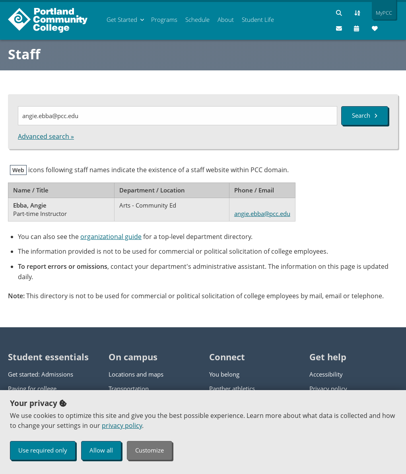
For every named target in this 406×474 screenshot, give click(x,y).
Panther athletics (232, 388)
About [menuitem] (226, 19)
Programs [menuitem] (164, 19)
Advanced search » (46, 136)
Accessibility (326, 374)
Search (364, 115)
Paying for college (32, 388)
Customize (149, 450)
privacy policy (122, 425)
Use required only (42, 450)
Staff (24, 54)
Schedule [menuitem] (197, 19)
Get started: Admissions (40, 374)
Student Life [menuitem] (258, 19)
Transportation (129, 388)
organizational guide (111, 236)
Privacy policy (328, 388)
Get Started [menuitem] (122, 19)
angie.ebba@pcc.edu (262, 214)
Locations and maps (136, 374)
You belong (224, 374)
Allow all (101, 450)
